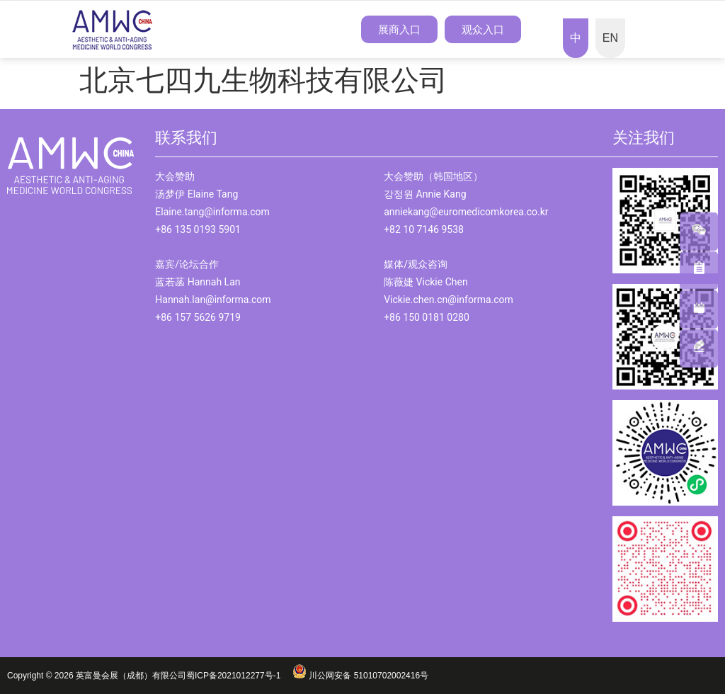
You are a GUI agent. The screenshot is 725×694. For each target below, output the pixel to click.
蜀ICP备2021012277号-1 (239, 676)
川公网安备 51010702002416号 (360, 676)
